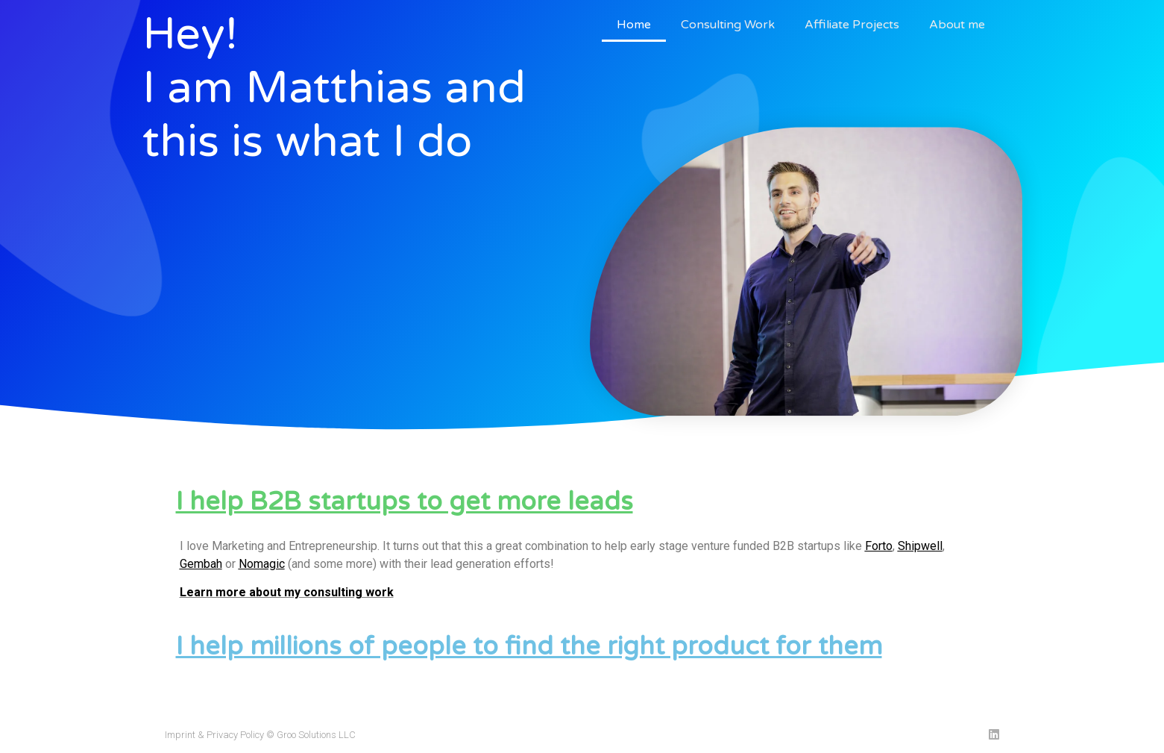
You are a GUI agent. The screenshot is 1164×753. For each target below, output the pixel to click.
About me (957, 24)
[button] (582, 502)
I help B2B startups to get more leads (404, 502)
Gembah (201, 564)
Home (634, 24)
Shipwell (920, 546)
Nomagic (262, 564)
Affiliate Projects (852, 24)
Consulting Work (728, 24)
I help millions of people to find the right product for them (529, 646)
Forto (879, 546)
